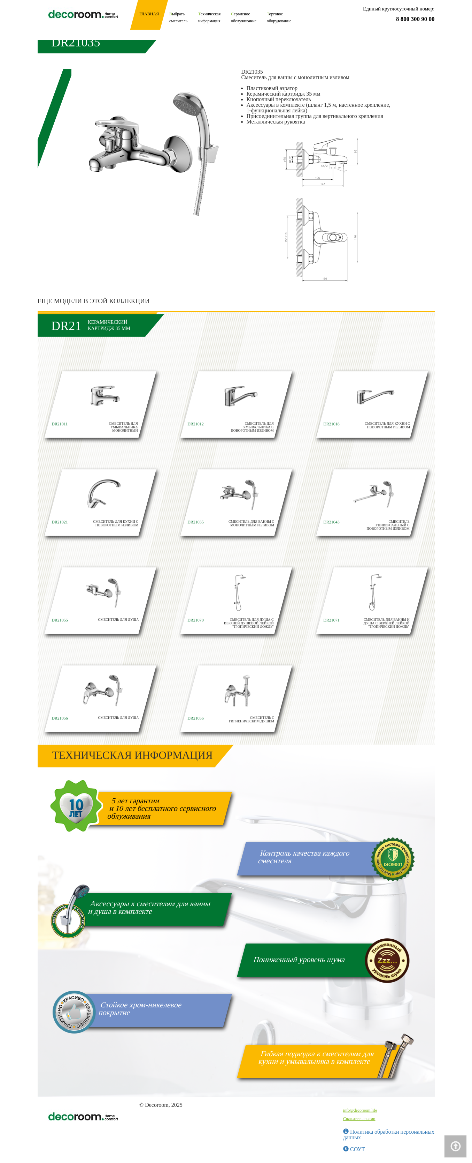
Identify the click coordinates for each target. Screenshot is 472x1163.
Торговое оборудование (279, 17)
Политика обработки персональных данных (388, 1134)
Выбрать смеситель (178, 17)
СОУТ (354, 1149)
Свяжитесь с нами (359, 1118)
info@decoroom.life (360, 1110)
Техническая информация (209, 17)
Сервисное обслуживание (243, 17)
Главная (149, 14)
